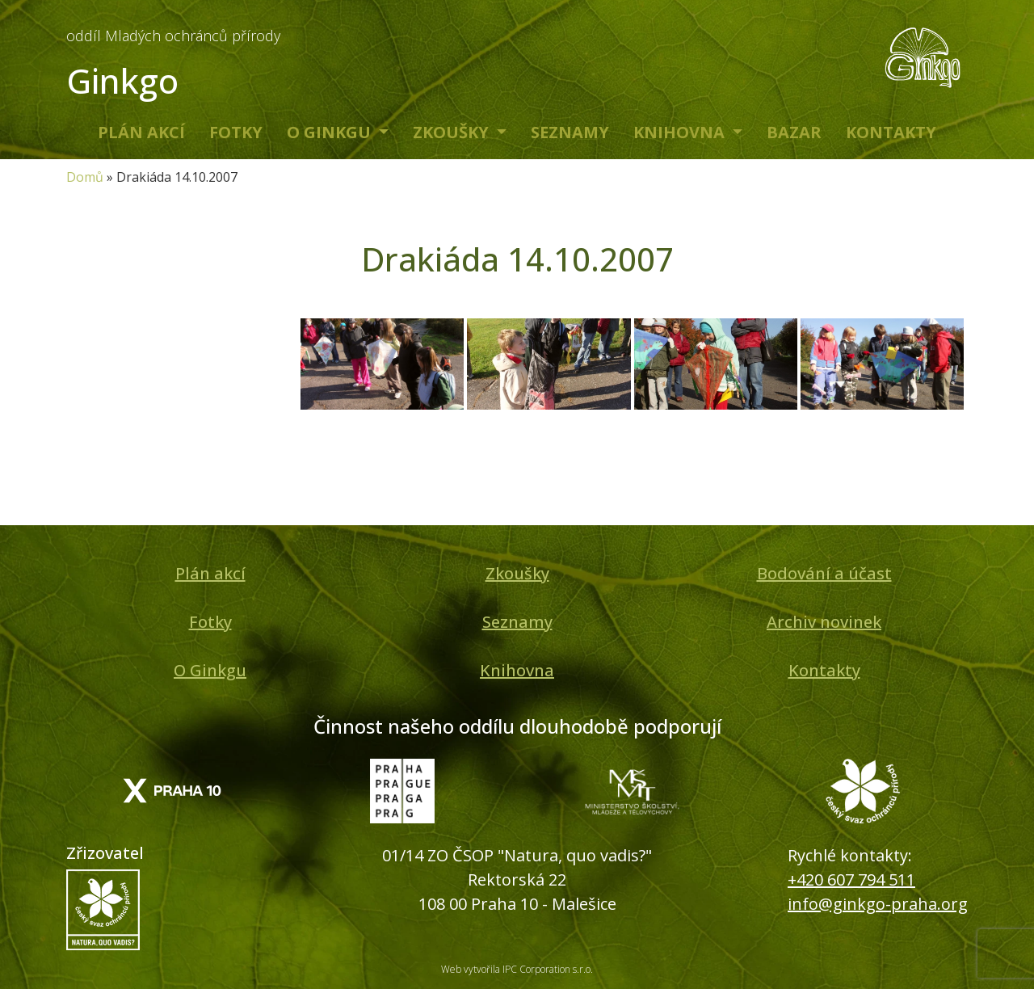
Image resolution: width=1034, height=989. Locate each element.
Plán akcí (141, 132)
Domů (84, 177)
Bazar (794, 132)
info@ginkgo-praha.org (878, 904)
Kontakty (891, 132)
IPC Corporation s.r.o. (547, 969)
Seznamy (570, 132)
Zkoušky (453, 132)
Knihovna (681, 132)
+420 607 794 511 (851, 879)
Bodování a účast (824, 573)
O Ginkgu (331, 132)
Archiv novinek (824, 622)
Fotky (236, 132)
